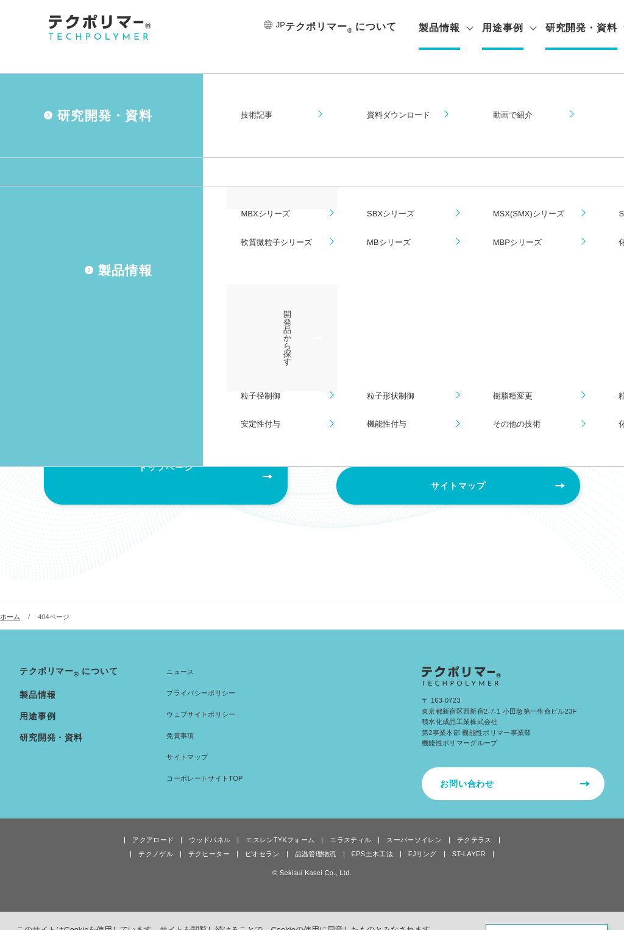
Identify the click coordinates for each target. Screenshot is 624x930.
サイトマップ (458, 467)
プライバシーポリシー (200, 674)
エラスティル (350, 821)
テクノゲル (155, 835)
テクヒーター (209, 835)
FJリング (422, 835)
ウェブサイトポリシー (200, 696)
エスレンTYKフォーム (280, 821)
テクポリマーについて (336, 28)
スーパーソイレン (414, 821)
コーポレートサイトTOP (204, 760)
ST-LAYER (469, 835)
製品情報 (435, 28)
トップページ (165, 467)
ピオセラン (262, 835)
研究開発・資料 (577, 28)
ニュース (180, 653)
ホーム (10, 598)
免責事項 (180, 717)
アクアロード (153, 821)
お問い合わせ (467, 765)
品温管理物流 (315, 835)
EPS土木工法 (372, 835)
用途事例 (498, 28)
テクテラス (474, 821)
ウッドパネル (209, 821)
